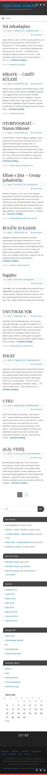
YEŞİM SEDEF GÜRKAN (19, 6)
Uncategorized (32, 184)
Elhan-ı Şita (27, 218)
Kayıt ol (8, 668)
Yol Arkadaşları (16, 26)
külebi (16, 113)
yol (17, 64)
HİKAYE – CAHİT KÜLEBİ (15, 529)
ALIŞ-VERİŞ (13, 449)
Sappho (9, 275)
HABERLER (12, 754)
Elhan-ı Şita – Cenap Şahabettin (21, 178)
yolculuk (22, 64)
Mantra (31, 768)
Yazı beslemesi (11, 677)
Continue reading (19, 60)
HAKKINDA (15, 751)
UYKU (8, 401)
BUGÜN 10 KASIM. (20, 228)
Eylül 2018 (9, 607)
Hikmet (12, 165)
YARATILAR (25, 751)
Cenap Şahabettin (16, 218)
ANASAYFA (5, 751)
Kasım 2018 (10, 598)
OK (40, 508)
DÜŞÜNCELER (36, 751)
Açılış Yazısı (10, 636)
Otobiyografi (25, 165)
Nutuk (25, 265)
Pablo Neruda (15, 346)
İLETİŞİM (27, 754)
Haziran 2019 (11, 589)
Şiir (26, 84)
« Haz (6, 720)
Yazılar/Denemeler (32, 31)
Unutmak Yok (28, 346)
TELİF (20, 754)
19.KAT (9, 355)
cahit (11, 113)
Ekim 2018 (9, 603)
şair (20, 113)
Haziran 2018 (11, 620)
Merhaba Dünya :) (12, 562)
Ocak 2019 (10, 594)
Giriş (7, 673)
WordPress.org (12, 686)
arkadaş (13, 64)
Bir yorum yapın (36, 35)
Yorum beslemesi (12, 682)
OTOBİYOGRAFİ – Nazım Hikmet (19, 126)
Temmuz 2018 (11, 616)
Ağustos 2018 (11, 611)
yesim (10, 31)
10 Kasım (13, 265)
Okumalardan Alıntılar (14, 640)
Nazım (18, 165)
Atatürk (19, 265)
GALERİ (3, 754)
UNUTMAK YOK (17, 311)
